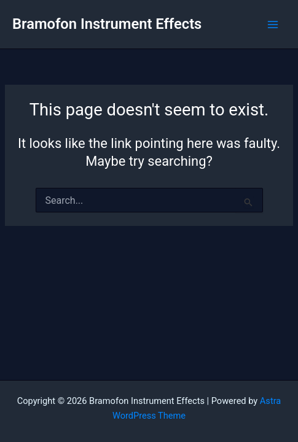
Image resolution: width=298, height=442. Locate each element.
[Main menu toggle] (273, 24)
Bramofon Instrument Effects (107, 24)
